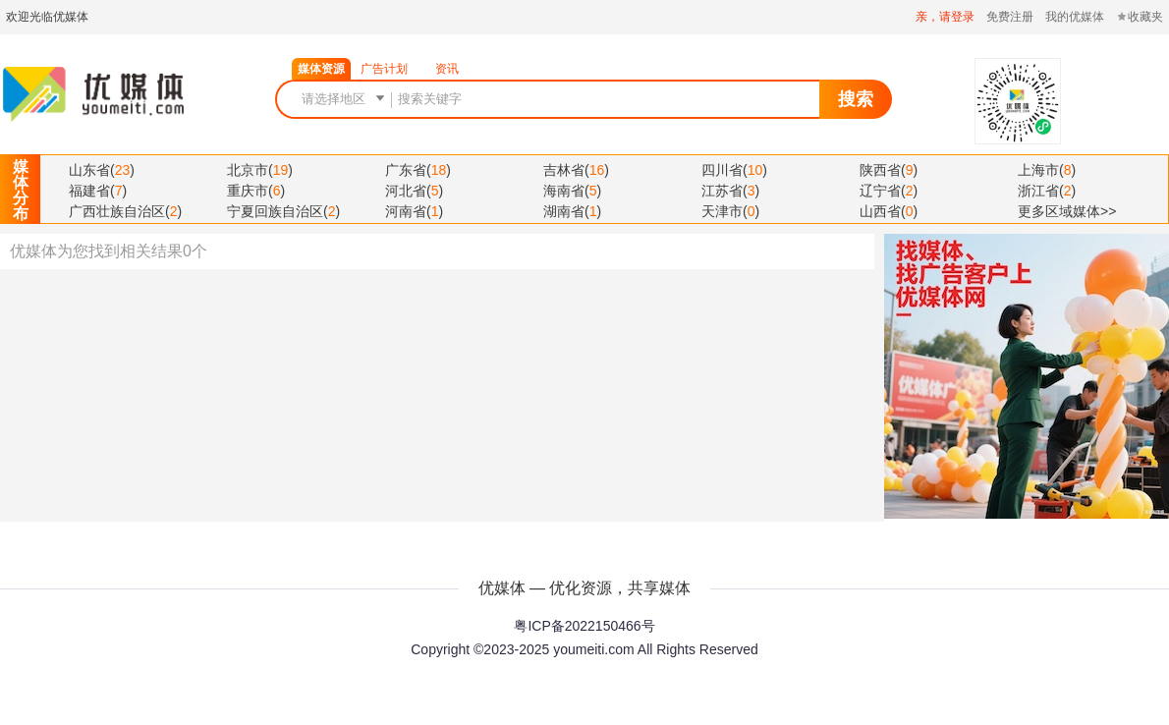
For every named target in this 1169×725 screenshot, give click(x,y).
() (102, 170)
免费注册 (1009, 17)
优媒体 (93, 94)
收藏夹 (1139, 17)
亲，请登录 (945, 17)
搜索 (855, 99)
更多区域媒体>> (1067, 211)
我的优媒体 (1074, 17)
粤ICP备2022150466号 (584, 626)
